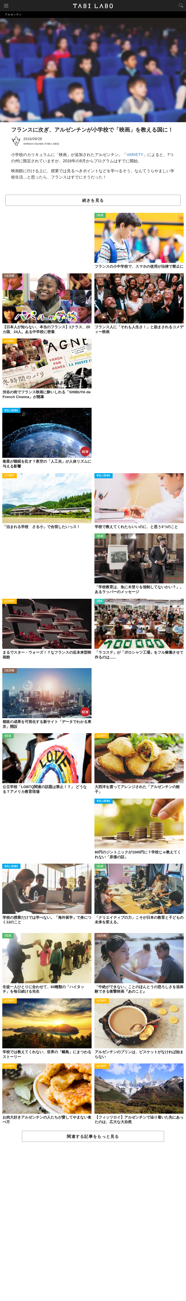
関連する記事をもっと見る (93, 1136)
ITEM (99, 601)
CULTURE (10, 276)
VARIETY (135, 154)
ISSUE (100, 215)
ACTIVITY (10, 341)
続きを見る (93, 200)
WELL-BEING (11, 410)
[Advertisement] (93, 1221)
